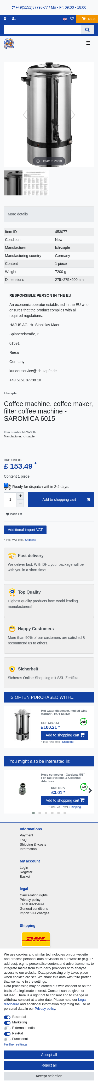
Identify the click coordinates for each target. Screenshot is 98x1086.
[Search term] (42, 29)
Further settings (15, 1044)
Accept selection (49, 1076)
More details (18, 214)
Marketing (19, 1022)
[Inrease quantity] (20, 496)
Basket (25, 876)
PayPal (17, 1033)
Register (26, 872)
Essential (19, 1017)
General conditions (34, 909)
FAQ (23, 840)
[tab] (49, 214)
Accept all (49, 1055)
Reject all (49, 1065)
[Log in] (5, 19)
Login (24, 868)
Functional (20, 1039)
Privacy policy (30, 900)
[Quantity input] (10, 499)
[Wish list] (72, 19)
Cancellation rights (34, 895)
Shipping (30, 539)
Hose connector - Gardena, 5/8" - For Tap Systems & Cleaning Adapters (64, 778)
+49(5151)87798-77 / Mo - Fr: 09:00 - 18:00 (49, 7)
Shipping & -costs (33, 844)
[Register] (14, 19)
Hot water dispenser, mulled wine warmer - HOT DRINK (64, 712)
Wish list (14, 514)
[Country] (65, 19)
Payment (26, 835)
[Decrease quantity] (20, 503)
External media (23, 1028)
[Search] (87, 29)
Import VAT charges (34, 913)
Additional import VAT (25, 530)
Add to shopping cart (66, 499)
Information (28, 849)
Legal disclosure (32, 904)
